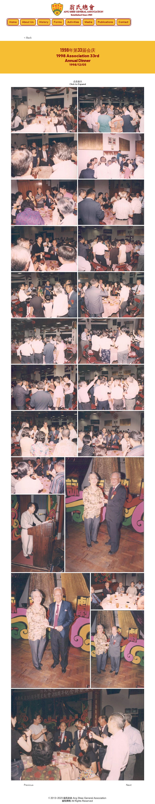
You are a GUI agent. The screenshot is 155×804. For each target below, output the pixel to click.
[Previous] (34, 785)
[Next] (123, 785)
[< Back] (34, 38)
